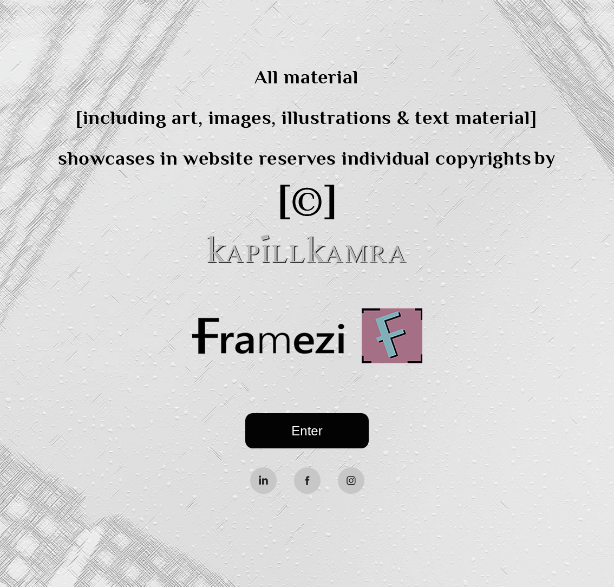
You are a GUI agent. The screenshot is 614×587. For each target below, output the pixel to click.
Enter (306, 430)
